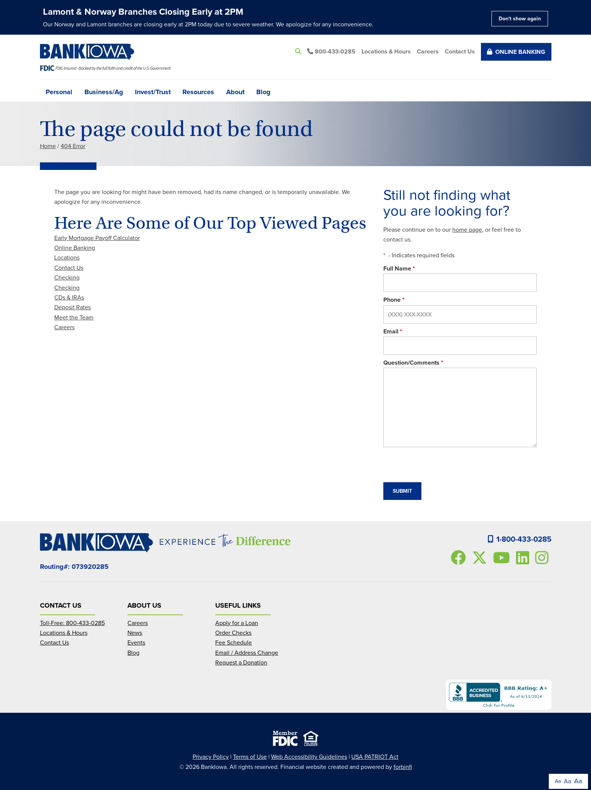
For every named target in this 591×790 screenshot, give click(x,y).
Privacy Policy (211, 756)
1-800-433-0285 (519, 539)
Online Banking (516, 51)
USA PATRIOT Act (374, 756)
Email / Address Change (246, 652)
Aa (558, 781)
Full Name (399, 268)
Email (392, 331)
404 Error (73, 146)
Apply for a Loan (236, 623)
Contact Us (460, 51)
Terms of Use (250, 756)
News (134, 632)
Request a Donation (241, 662)
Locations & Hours (386, 51)
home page (467, 229)
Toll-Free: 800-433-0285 (72, 623)
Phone (393, 299)
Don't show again (520, 19)
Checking (67, 277)
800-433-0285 (331, 51)
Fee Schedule (233, 642)
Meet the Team (73, 317)
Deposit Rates (72, 307)
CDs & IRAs (69, 297)
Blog (263, 91)
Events (136, 642)
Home (48, 146)
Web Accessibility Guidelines (309, 756)
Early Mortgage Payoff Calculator (97, 238)
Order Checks (233, 632)
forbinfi (402, 766)
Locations (67, 257)
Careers (428, 51)
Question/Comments (413, 362)
